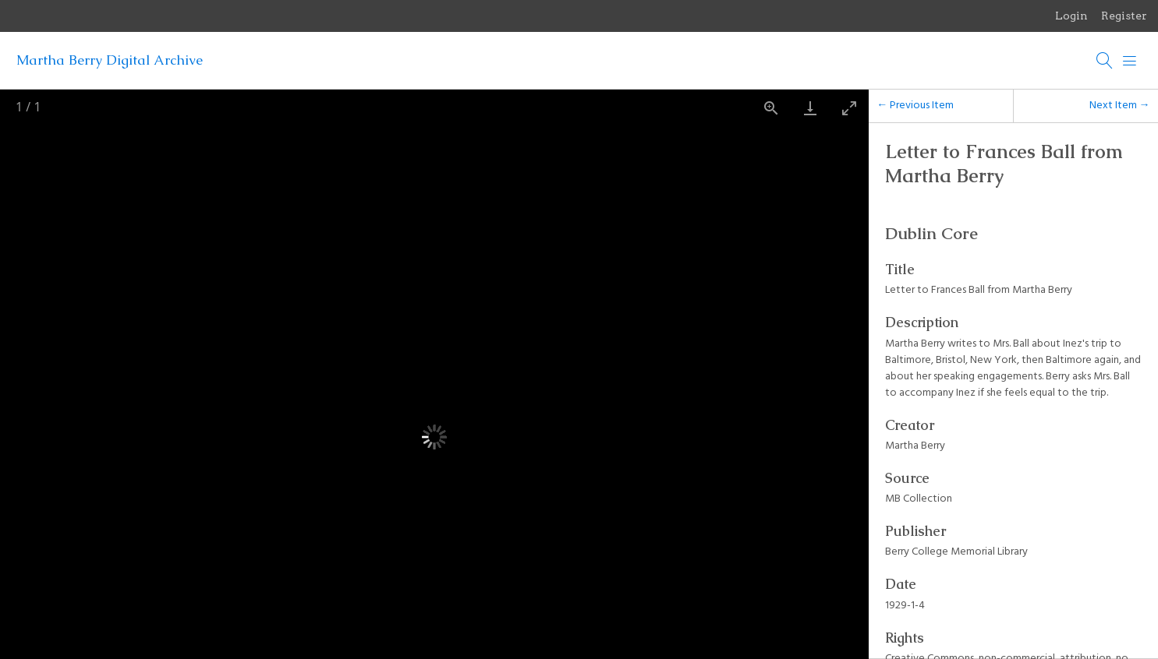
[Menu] (1129, 60)
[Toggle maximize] (849, 108)
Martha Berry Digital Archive (109, 60)
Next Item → (1119, 106)
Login (1071, 15)
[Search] (1104, 60)
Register (1124, 15)
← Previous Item (915, 106)
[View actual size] (771, 108)
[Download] (810, 108)
